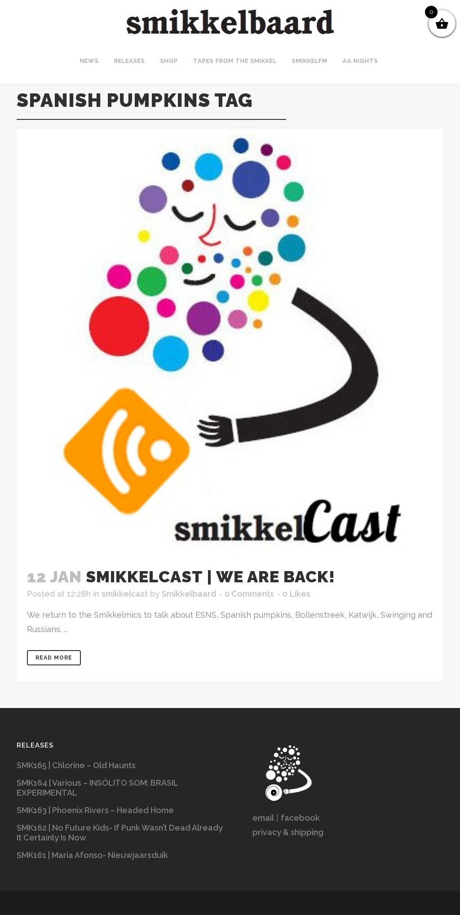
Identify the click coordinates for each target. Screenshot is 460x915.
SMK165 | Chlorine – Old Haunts (76, 765)
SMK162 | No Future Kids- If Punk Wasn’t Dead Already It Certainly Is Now (120, 832)
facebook (300, 818)
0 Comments (249, 593)
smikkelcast (125, 593)
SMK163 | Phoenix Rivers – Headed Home (95, 810)
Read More (53, 658)
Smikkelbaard (189, 593)
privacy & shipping (287, 832)
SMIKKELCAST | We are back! (210, 576)
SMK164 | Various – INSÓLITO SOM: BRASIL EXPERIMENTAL (97, 787)
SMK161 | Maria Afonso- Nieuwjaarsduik (92, 855)
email (263, 818)
